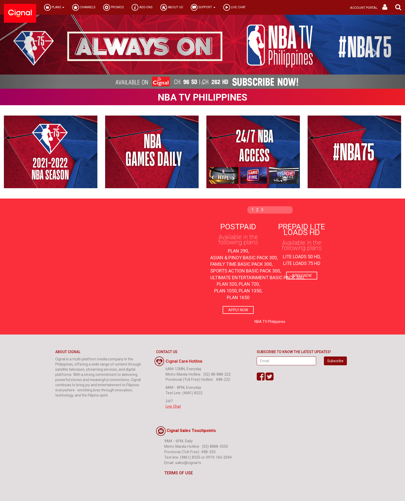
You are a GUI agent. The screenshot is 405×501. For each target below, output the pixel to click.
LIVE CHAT (234, 7)
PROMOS (113, 7)
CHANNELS (83, 7)
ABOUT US (171, 7)
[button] (398, 7)
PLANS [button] (54, 7)
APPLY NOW (238, 310)
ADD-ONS (141, 7)
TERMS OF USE (174, 472)
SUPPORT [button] (203, 7)
